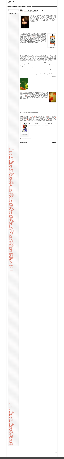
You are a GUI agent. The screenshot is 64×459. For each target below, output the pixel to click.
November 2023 (11, 28)
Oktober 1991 (11, 411)
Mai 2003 (10, 273)
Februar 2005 (11, 252)
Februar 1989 (11, 443)
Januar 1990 (11, 432)
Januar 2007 (11, 229)
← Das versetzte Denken (24, 142)
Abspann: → (54, 142)
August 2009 (11, 198)
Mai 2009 (10, 201)
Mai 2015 (10, 129)
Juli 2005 (10, 247)
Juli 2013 (10, 151)
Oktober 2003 (11, 268)
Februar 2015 (11, 132)
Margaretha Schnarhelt (23, 11)
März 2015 (10, 131)
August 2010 (11, 186)
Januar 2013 (11, 157)
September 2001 (11, 293)
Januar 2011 (11, 181)
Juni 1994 (10, 379)
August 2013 (11, 150)
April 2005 (10, 250)
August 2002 (11, 282)
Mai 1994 (10, 380)
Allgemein (21, 9)
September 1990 (11, 424)
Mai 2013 (10, 153)
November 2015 (11, 123)
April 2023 (10, 35)
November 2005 (11, 243)
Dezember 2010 (11, 182)
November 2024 (11, 16)
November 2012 (11, 159)
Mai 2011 (10, 177)
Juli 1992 (10, 402)
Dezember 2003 (11, 266)
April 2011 (10, 178)
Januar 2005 (11, 253)
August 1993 (11, 389)
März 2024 (10, 24)
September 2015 (11, 125)
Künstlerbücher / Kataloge (24, 6)
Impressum (30, 6)
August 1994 (11, 377)
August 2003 (11, 270)
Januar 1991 (11, 420)
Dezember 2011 (11, 170)
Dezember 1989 (11, 433)
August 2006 (11, 234)
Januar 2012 (11, 169)
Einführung (34, 116)
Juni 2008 (10, 212)
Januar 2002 (11, 289)
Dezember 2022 (11, 39)
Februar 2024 (11, 25)
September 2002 (11, 281)
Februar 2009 (11, 204)
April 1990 (10, 429)
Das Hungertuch (13, 6)
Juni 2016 (10, 116)
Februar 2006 (11, 240)
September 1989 (11, 436)
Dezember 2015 (11, 122)
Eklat (26, 95)
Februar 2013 (11, 156)
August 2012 (11, 162)
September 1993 (11, 388)
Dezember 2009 (11, 194)
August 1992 (11, 401)
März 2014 (10, 143)
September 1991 (11, 412)
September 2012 (11, 161)
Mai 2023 (10, 34)
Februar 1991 (11, 419)
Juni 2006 (10, 236)
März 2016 (10, 119)
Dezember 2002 (11, 278)
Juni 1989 (10, 439)
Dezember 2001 (11, 290)
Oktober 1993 (11, 387)
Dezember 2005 (11, 242)
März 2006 (10, 239)
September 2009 (11, 197)
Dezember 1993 (11, 385)
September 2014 (11, 137)
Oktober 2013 (11, 148)
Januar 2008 (11, 217)
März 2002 (10, 287)
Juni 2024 (10, 21)
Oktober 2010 (11, 184)
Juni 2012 (10, 164)
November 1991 (11, 410)
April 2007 (10, 226)
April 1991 (10, 417)
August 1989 (11, 437)
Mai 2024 (10, 22)
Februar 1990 (11, 431)
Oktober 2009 (11, 196)
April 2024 (10, 23)
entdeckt (30, 117)
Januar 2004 (11, 265)
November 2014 (11, 135)
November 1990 (11, 422)
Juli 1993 (10, 390)
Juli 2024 (10, 20)
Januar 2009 (11, 205)
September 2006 (11, 233)
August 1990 (11, 425)
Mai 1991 (10, 416)
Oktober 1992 (11, 399)
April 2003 (10, 274)
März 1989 (10, 442)
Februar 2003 (11, 276)
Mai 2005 (10, 249)
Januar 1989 (11, 444)
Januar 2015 (11, 133)
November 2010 (11, 183)
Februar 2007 (11, 228)
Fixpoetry (55, 117)
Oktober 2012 (11, 160)
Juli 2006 (10, 235)
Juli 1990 (10, 426)
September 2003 (11, 269)
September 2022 (11, 42)
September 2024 (11, 18)
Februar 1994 (11, 383)
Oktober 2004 (11, 256)
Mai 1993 (10, 392)
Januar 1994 (11, 384)
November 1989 (11, 434)
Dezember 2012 (11, 158)
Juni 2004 (10, 260)
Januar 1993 (11, 396)
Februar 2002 (11, 288)
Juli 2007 (10, 223)
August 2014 (11, 138)
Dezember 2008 (11, 206)
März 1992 (10, 406)
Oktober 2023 (11, 29)
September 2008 (11, 209)
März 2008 (10, 215)
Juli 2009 (10, 199)
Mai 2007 (10, 225)
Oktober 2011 (11, 172)
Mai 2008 (10, 213)
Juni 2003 (10, 272)
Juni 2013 (10, 152)
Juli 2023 (10, 32)
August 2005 (11, 246)
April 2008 (10, 214)
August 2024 (11, 19)
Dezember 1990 (11, 421)
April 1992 (10, 405)
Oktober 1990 (11, 423)
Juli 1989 (10, 438)
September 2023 (11, 30)
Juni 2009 (10, 200)
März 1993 (10, 394)
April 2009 (10, 202)
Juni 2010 (10, 188)
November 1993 (11, 386)
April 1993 (10, 393)
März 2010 (10, 191)
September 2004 (11, 257)
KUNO (11, 2)
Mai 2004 (10, 261)
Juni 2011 (10, 176)
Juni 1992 (10, 403)
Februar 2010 (11, 192)
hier (47, 116)
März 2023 (10, 36)
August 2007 (11, 222)
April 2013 (10, 154)
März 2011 (10, 179)
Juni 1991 (10, 415)
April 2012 (10, 166)
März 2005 (10, 251)
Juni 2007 (10, 224)
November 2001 (11, 291)
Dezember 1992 (11, 397)
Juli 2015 (10, 127)
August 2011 (11, 174)
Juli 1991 (10, 414)
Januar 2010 (11, 193)
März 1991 (10, 418)
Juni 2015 (10, 128)
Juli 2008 (10, 211)
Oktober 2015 (11, 124)
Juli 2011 (10, 175)
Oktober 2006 (11, 232)
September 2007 (11, 221)
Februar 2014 (11, 144)
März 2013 (10, 155)
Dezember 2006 (11, 230)
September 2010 (11, 185)
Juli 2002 (10, 283)
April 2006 (10, 238)
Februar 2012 (11, 168)
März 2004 (10, 263)
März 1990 (10, 430)
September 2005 (11, 245)
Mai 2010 (10, 189)
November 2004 (11, 255)
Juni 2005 (10, 248)
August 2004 (11, 258)
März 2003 (10, 275)
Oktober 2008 (11, 208)
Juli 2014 (10, 139)
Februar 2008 (11, 216)
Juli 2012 (10, 163)
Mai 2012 (10, 165)
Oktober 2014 (11, 136)
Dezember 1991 (11, 409)
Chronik (18, 6)
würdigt (27, 120)
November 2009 (11, 195)
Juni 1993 (10, 391)
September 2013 (11, 149)
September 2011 (11, 173)
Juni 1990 (10, 427)
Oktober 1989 (11, 435)
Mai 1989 (10, 440)
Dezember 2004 (11, 254)
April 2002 (10, 286)
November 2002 (11, 279)
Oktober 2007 (11, 220)
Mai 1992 (10, 404)
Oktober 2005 (11, 244)
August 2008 (11, 210)
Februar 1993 (11, 395)
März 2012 (10, 167)
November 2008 (11, 207)
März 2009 (10, 203)
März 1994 (10, 382)
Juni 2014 (10, 140)
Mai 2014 (10, 141)
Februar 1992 (11, 407)
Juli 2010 (10, 187)
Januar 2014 (11, 145)
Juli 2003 (10, 271)
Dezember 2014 (11, 134)
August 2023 (11, 31)
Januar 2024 (11, 26)
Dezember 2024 (11, 15)
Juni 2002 (10, 284)
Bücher (8, 6)
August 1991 (11, 413)
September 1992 (11, 400)
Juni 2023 (10, 33)
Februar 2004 (11, 264)
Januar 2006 (11, 241)
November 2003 (11, 267)
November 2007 (11, 219)
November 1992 (11, 398)
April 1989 (10, 441)
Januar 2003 (11, 277)
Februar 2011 (11, 180)
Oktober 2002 (11, 280)
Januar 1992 (11, 408)
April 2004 (10, 262)
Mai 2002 (10, 285)
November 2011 (11, 171)
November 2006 (11, 231)
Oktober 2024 (11, 17)
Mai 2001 (10, 297)
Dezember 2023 (11, 27)
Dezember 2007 (11, 218)
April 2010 (10, 190)
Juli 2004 (10, 259)
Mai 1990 (10, 428)
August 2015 (11, 126)
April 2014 (10, 142)
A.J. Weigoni (23, 138)
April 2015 (10, 130)
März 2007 (10, 227)
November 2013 (11, 147)
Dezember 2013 (11, 146)
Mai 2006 (10, 237)
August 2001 (11, 294)
